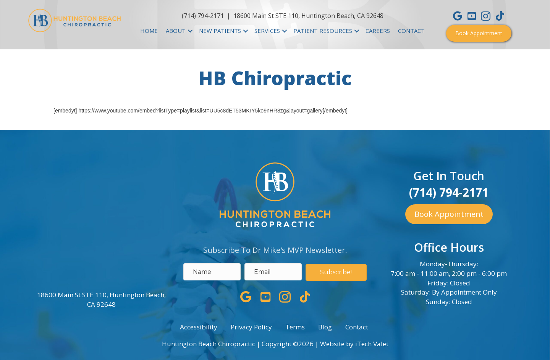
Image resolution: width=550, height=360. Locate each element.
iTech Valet (371, 343)
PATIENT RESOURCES (322, 30)
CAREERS (378, 30)
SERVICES (267, 30)
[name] (212, 271)
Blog (325, 327)
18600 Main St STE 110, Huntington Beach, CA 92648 (308, 15)
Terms (295, 327)
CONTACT (411, 30)
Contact (356, 327)
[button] (478, 33)
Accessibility (198, 327)
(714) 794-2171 (203, 15)
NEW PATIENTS (220, 30)
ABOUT (176, 30)
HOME (149, 30)
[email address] (273, 271)
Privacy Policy (251, 327)
